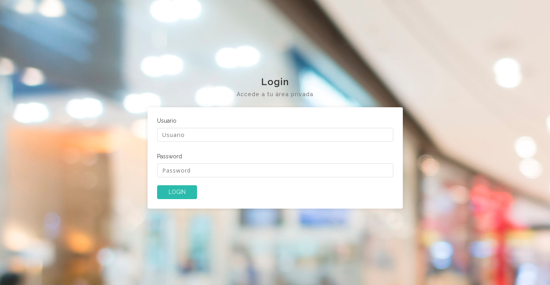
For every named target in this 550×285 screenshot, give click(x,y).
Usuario (166, 121)
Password (169, 156)
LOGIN (177, 192)
